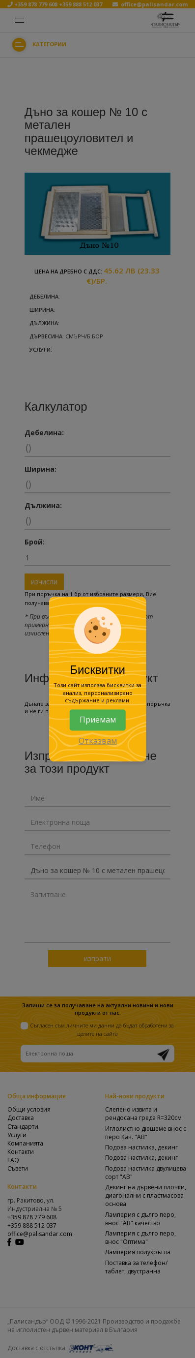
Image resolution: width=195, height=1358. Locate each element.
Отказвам (98, 740)
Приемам (98, 719)
